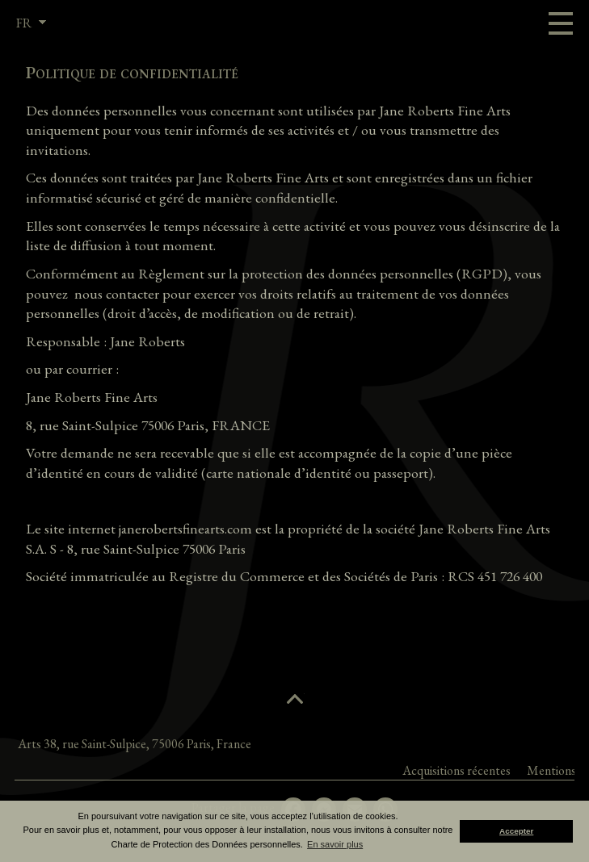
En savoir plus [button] (335, 844)
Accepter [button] (516, 830)
